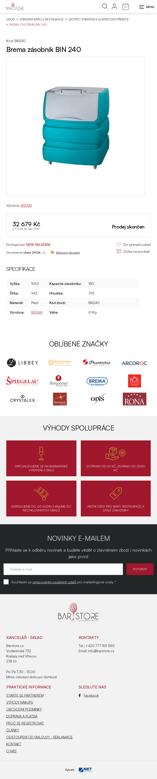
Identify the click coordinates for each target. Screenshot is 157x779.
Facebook (89, 695)
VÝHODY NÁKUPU (19, 702)
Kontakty (89, 637)
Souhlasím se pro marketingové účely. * (63, 582)
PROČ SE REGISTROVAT (25, 723)
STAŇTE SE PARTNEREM (25, 695)
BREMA (26, 205)
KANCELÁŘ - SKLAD (24, 637)
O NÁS (11, 751)
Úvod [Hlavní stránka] (10, 19)
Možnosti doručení (65, 252)
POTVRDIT (140, 569)
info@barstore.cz (101, 651)
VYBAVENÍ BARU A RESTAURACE (41, 19)
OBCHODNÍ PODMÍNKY (24, 709)
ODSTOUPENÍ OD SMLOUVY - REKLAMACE (39, 737)
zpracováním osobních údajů (54, 582)
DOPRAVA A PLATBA (21, 716)
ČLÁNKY (12, 730)
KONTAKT (13, 744)
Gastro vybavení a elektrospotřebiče (98, 19)
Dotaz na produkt (133, 251)
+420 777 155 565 (100, 645)
